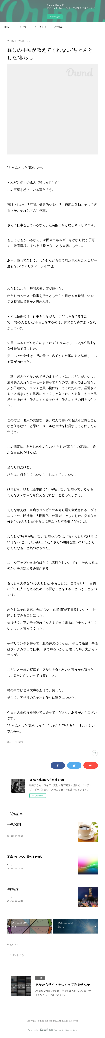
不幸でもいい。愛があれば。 (25, 857)
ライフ (22, 27)
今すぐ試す (55, 17)
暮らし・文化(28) (15, 742)
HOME (7, 27)
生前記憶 (12, 889)
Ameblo (58, 27)
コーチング (40, 27)
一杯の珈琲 (14, 824)
